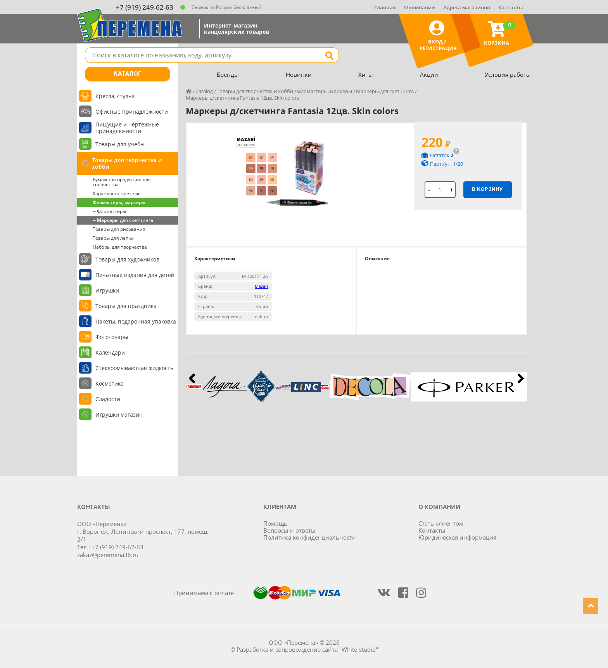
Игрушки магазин (119, 414)
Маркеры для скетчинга (385, 91)
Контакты (510, 7)
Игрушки (107, 290)
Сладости (107, 399)
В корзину (487, 189)
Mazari (261, 286)
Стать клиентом (440, 523)
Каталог (128, 74)
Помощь (275, 523)
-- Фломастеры (109, 211)
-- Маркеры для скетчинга (123, 220)
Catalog (204, 91)
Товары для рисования (119, 229)
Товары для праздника (126, 306)
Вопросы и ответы (289, 530)
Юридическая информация (457, 537)
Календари (110, 352)
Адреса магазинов (466, 7)
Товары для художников (127, 259)
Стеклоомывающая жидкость (134, 368)
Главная (385, 7)
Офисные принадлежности (131, 111)
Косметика (109, 383)
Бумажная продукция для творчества (122, 182)
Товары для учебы (120, 144)
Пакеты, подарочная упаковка (135, 321)
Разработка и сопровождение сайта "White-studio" (307, 649)
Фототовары (111, 337)
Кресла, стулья (115, 96)
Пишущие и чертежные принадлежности (127, 127)
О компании (419, 7)
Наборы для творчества (120, 246)
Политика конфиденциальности (309, 537)
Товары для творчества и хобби (127, 163)
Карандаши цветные (117, 193)
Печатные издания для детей (134, 275)
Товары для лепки (113, 238)
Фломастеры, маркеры (119, 202)
